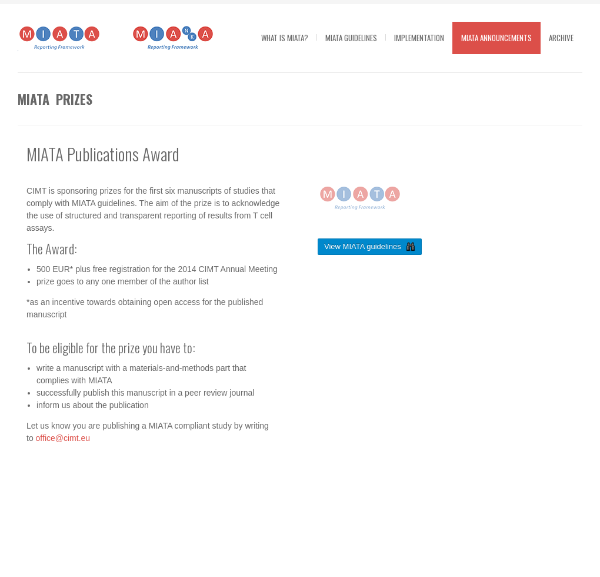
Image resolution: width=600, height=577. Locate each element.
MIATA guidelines (351, 38)
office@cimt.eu (63, 438)
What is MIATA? (284, 38)
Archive (561, 38)
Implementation (419, 38)
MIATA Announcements (496, 38)
